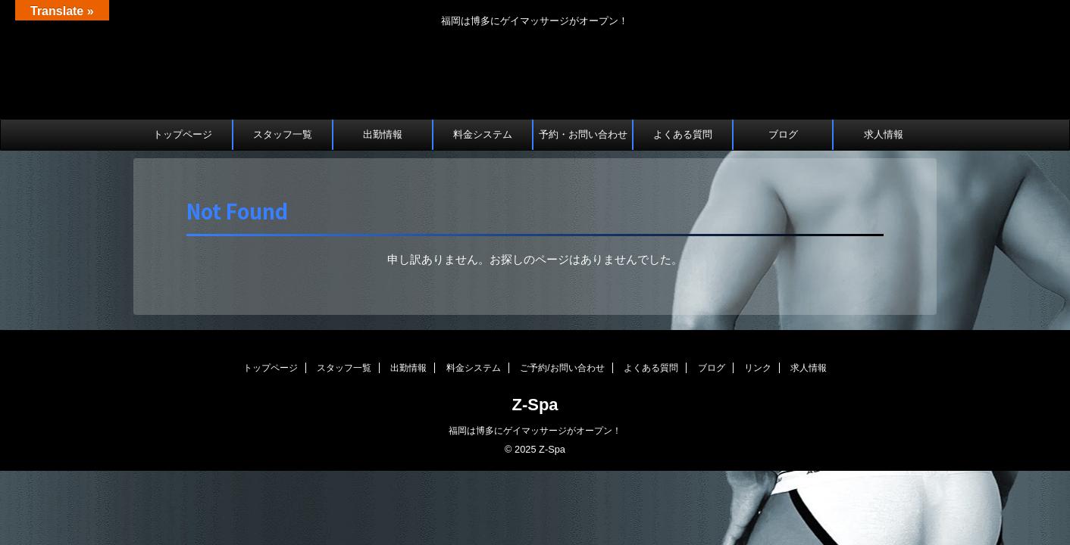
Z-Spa (535, 404)
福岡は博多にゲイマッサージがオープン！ (535, 430)
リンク (757, 368)
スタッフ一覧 (282, 134)
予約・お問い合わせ (583, 134)
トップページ (182, 134)
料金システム (482, 134)
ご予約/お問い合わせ (562, 368)
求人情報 (883, 134)
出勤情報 (382, 134)
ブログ (783, 134)
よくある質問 (682, 134)
